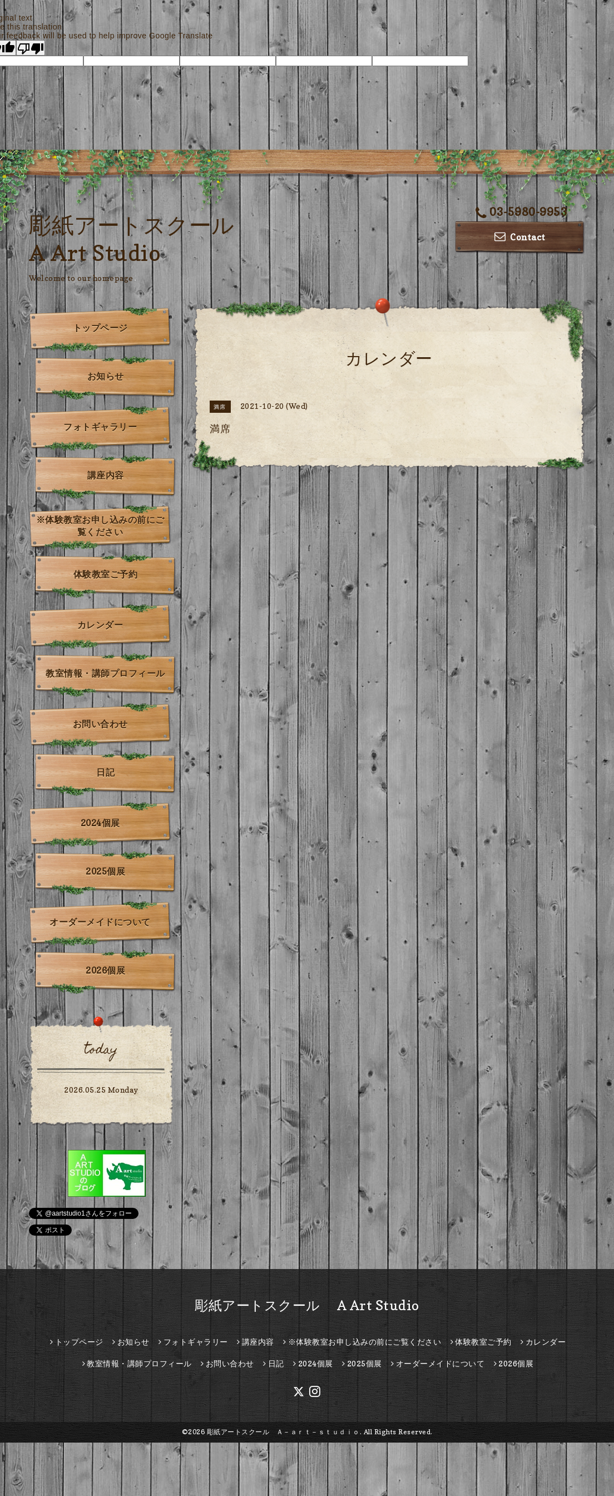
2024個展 (100, 822)
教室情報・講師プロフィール (105, 673)
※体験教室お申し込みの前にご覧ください (100, 525)
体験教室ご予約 (105, 574)
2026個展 (105, 970)
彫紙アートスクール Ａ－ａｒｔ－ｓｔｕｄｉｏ (283, 1432)
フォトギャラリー (100, 426)
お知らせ (105, 376)
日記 (105, 772)
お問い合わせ (100, 723)
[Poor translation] (30, 48)
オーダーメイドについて (100, 921)
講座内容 (105, 475)
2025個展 (105, 871)
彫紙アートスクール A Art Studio (307, 1305)
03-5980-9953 (522, 212)
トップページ (100, 327)
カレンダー (100, 624)
